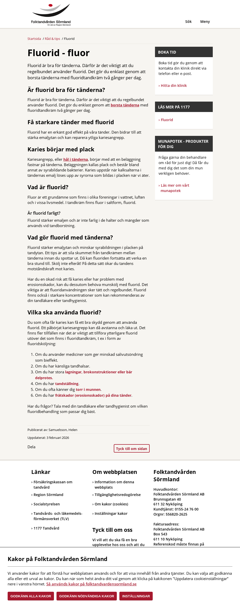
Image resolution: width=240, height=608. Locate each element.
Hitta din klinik (174, 85)
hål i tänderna (75, 159)
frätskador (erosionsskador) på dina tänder (93, 395)
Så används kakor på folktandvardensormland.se (91, 583)
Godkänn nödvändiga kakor (86, 596)
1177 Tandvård (45, 528)
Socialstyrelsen (45, 504)
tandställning (66, 383)
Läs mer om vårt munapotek (175, 188)
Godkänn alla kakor (30, 596)
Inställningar (136, 596)
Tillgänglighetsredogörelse (118, 494)
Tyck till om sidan (131, 448)
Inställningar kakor (111, 513)
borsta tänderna (125, 105)
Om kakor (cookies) (111, 504)
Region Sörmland (47, 494)
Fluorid (166, 119)
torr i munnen (88, 389)
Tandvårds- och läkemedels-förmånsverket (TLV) (56, 516)
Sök (188, 21)
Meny (205, 21)
